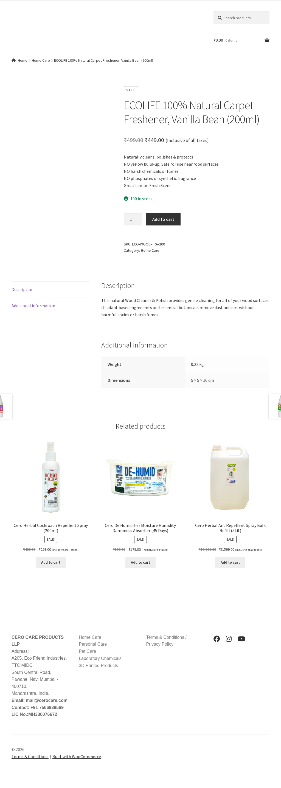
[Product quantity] (133, 219)
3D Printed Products (98, 665)
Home (22, 60)
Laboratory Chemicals (100, 658)
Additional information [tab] (33, 305)
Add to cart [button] (50, 562)
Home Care (41, 60)
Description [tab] (22, 289)
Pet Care (87, 651)
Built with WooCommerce (76, 756)
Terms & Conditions (30, 756)
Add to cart (163, 219)
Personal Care (93, 644)
